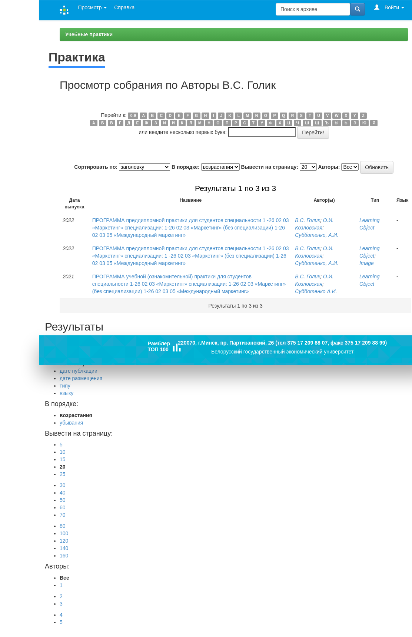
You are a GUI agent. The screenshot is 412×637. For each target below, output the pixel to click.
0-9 (133, 115)
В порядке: (186, 167)
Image (366, 263)
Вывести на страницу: (269, 167)
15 (63, 459)
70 (63, 515)
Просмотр (92, 7)
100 (64, 533)
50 (63, 500)
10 (63, 452)
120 (64, 541)
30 (63, 485)
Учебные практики (89, 34)
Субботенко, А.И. (316, 235)
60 (63, 507)
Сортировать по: (95, 167)
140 (64, 548)
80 (63, 526)
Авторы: (329, 167)
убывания (71, 423)
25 (63, 474)
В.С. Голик (307, 220)
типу (65, 386)
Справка (124, 7)
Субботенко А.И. (316, 291)
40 (63, 493)
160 (64, 556)
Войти (389, 7)
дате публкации (78, 371)
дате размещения (81, 378)
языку (66, 393)
